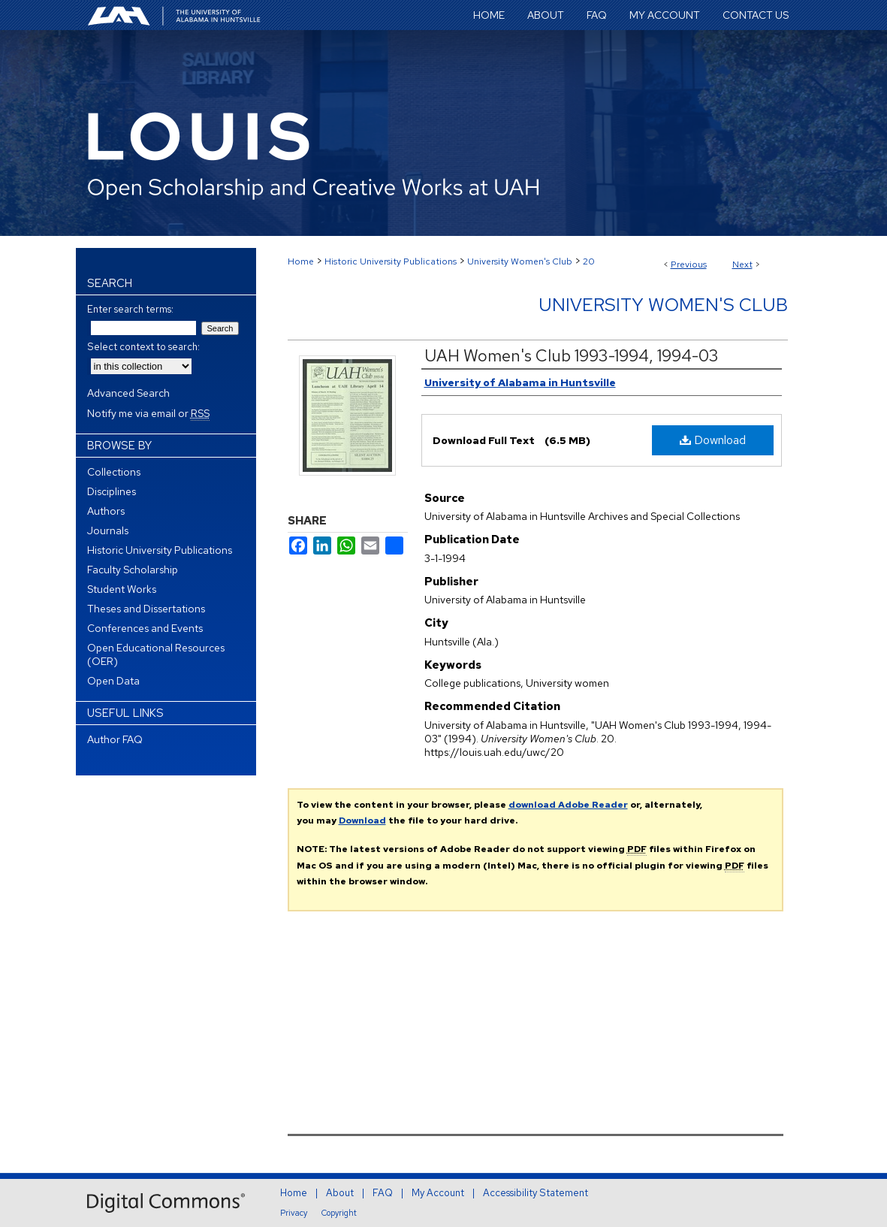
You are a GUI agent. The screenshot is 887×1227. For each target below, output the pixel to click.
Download (713, 440)
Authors (106, 511)
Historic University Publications (390, 261)
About (340, 1192)
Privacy (293, 1212)
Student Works (121, 589)
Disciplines (111, 491)
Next (742, 264)
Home (301, 261)
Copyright (339, 1212)
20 (589, 261)
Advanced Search (128, 393)
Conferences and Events (145, 628)
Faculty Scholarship (132, 569)
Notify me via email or (148, 413)
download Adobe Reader (568, 805)
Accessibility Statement (535, 1192)
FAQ (383, 1192)
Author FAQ (115, 739)
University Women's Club (519, 261)
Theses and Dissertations (146, 608)
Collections (113, 472)
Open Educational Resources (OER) (156, 654)
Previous (689, 264)
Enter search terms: (130, 309)
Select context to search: (143, 346)
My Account (438, 1192)
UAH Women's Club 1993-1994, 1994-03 (571, 356)
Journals (107, 530)
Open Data (113, 681)
